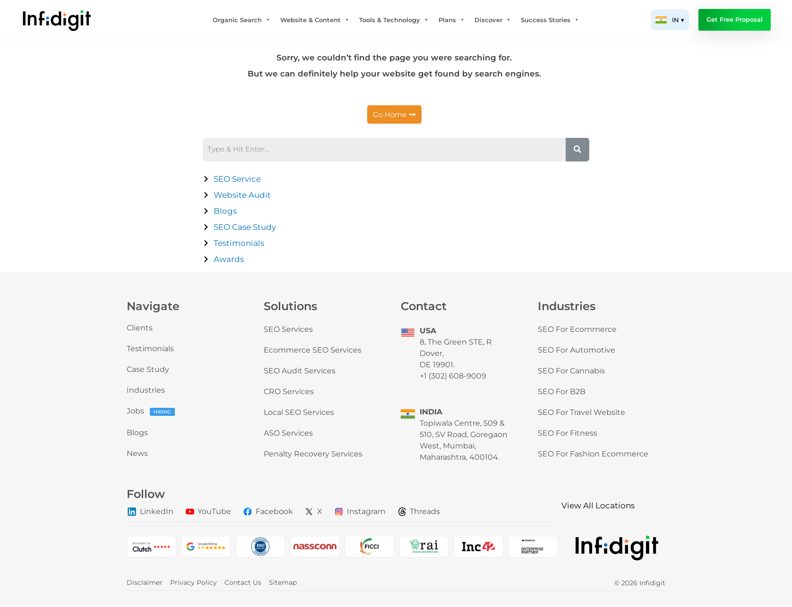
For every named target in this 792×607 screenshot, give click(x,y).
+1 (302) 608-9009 (453, 375)
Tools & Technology (394, 20)
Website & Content (315, 20)
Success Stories (550, 20)
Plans (452, 20)
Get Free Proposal (734, 19)
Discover (492, 20)
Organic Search (242, 20)
